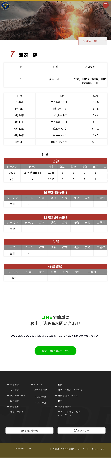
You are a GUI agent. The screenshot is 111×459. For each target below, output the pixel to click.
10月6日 (19, 102)
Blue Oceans (59, 142)
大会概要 (14, 390)
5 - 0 (96, 115)
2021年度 (41, 402)
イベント (38, 384)
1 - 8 (96, 102)
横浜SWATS (59, 108)
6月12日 (19, 128)
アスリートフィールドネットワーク (69, 413)
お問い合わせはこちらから (55, 350)
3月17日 (19, 122)
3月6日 (19, 142)
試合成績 (14, 406)
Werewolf (59, 135)
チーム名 (59, 96)
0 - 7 (96, 122)
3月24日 (19, 115)
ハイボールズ (59, 115)
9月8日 (19, 108)
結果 (96, 96)
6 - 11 (95, 128)
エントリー (83, 430)
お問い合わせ (31, 430)
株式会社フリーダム (68, 395)
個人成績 (14, 401)
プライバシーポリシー (21, 448)
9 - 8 (96, 108)
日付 (19, 96)
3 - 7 (96, 135)
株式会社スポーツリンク (70, 390)
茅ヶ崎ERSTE (59, 102)
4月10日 (19, 135)
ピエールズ (59, 128)
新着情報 (14, 384)
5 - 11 (95, 142)
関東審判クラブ (66, 406)
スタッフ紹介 (16, 412)
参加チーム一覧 (18, 395)
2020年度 (41, 396)
